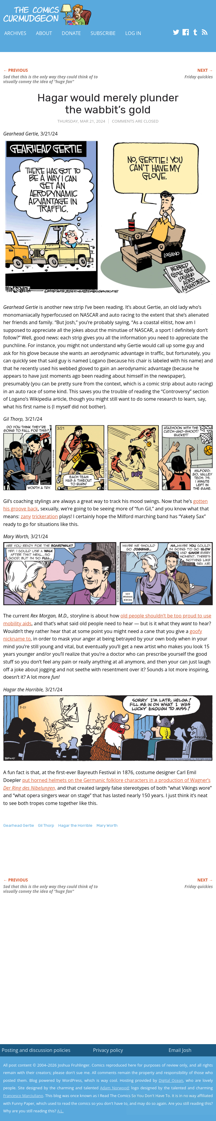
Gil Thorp (46, 825)
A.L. (60, 1111)
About (44, 33)
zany (26, 516)
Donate (71, 33)
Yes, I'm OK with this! (165, 1099)
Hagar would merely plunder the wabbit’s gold (108, 103)
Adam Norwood (114, 1088)
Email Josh (180, 1050)
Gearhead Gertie (18, 825)
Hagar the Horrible (75, 825)
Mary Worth (107, 825)
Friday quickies (199, 77)
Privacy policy (108, 1050)
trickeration (45, 516)
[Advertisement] (73, 859)
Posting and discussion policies (36, 1050)
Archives (15, 33)
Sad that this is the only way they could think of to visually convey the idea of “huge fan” (50, 79)
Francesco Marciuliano (23, 1095)
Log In (133, 33)
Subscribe (103, 33)
